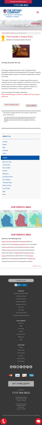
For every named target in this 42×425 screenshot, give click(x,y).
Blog (4, 147)
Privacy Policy (22, 415)
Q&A (4, 191)
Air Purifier (21, 310)
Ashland (14, 242)
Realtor (5, 144)
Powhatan (30, 256)
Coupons (5, 142)
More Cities (38, 266)
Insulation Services (21, 304)
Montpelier (27, 253)
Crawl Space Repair (21, 296)
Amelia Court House (6, 242)
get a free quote (21, 383)
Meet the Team (7, 162)
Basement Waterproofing (21, 293)
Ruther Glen (32, 259)
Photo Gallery (6, 168)
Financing (5, 150)
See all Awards (31, 106)
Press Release (6, 180)
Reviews (5, 171)
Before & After (7, 185)
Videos (4, 153)
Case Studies (6, 188)
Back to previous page (11, 105)
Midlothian (17, 253)
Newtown (4, 256)
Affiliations (6, 174)
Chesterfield (15, 244)
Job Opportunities (8, 177)
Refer (4, 194)
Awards (5, 158)
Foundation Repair (21, 299)
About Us (7, 136)
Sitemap (37, 415)
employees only (21, 280)
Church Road (21, 244)
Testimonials (6, 165)
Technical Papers (7, 182)
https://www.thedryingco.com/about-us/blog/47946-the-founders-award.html (20, 95)
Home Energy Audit (21, 313)
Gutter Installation (21, 302)
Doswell (7, 247)
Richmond (16, 259)
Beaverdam (24, 242)
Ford (15, 247)
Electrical (21, 307)
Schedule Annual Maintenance (18, 2)
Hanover (10, 250)
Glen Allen (26, 247)
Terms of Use (30, 415)
